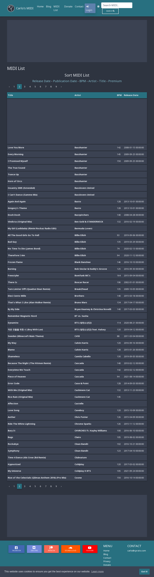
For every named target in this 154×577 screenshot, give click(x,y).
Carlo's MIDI (24, 8)
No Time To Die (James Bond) (24, 248)
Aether (11, 417)
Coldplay (79, 464)
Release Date (41, 81)
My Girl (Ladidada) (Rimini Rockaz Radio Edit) (32, 228)
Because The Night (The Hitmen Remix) (29, 363)
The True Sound (16, 167)
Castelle (79, 403)
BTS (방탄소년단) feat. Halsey (90, 329)
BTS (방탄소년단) (83, 322)
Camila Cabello (83, 356)
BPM (82, 81)
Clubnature (81, 457)
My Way (12, 342)
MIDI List (56, 8)
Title (102, 81)
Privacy (106, 561)
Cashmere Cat (82, 390)
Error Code (13, 383)
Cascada (79, 363)
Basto (78, 201)
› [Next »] (61, 86)
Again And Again (17, 201)
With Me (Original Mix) (20, 390)
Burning (12, 268)
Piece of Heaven (17, 376)
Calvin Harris (81, 342)
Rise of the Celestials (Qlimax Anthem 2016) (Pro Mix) (37, 477)
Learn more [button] (97, 571)
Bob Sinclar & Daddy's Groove (91, 268)
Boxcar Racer (82, 282)
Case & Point (82, 383)
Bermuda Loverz (83, 228)
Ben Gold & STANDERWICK (89, 221)
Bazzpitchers (82, 214)
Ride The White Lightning (21, 423)
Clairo (78, 437)
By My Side (13, 309)
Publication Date (65, 81)
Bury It (11, 430)
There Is (12, 282)
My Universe (14, 470)
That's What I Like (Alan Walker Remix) (29, 302)
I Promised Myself (18, 161)
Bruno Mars (81, 302)
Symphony (13, 450)
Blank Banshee (83, 262)
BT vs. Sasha (81, 316)
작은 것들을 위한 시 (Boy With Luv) (25, 329)
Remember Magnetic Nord (22, 316)
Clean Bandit (81, 444)
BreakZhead (81, 289)
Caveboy (79, 410)
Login (89, 8)
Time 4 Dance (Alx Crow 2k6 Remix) (27, 457)
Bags (10, 437)
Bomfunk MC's (82, 275)
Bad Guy (12, 241)
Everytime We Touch (19, 369)
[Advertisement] (77, 41)
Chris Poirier (81, 417)
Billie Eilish (80, 235)
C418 (77, 336)
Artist (92, 81)
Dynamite (13, 322)
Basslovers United (84, 188)
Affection (13, 403)
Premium (115, 81)
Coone (78, 477)
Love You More (16, 147)
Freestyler (13, 275)
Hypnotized (14, 464)
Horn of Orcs (15, 181)
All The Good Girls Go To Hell (23, 235)
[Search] (116, 5)
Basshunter (81, 147)
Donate (68, 6)
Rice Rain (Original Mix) (20, 396)
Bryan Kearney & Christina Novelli (93, 309)
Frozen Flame (15, 262)
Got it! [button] (144, 571)
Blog (48, 6)
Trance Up (13, 174)
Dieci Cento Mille (17, 295)
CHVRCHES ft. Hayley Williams (91, 430)
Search (110, 11)
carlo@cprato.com (136, 550)
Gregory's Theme (17, 208)
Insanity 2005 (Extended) (21, 188)
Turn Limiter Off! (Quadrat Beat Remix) (29, 289)
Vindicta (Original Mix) (20, 221)
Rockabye (13, 444)
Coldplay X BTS (83, 470)
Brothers (79, 295)
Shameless (14, 356)
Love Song (13, 410)
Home (40, 6)
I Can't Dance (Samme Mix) (22, 194)
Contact (79, 6)
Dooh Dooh (14, 214)
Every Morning (15, 154)
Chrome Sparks (83, 423)
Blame (11, 349)
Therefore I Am (16, 255)
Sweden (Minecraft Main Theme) (26, 336)
